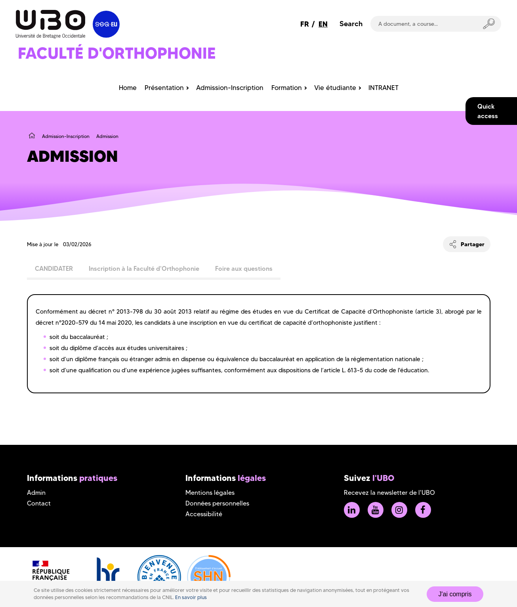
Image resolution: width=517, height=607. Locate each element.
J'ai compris (455, 594)
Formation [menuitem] (286, 88)
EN (323, 24)
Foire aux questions (244, 268)
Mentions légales (210, 492)
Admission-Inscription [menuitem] (229, 88)
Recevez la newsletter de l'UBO (389, 492)
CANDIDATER (54, 268)
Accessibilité (203, 514)
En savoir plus (191, 597)
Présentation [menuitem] (164, 88)
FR (304, 24)
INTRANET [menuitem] (383, 88)
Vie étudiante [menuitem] (335, 88)
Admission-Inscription (66, 136)
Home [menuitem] (128, 88)
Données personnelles (217, 503)
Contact (39, 503)
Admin (36, 492)
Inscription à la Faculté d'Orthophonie (144, 268)
